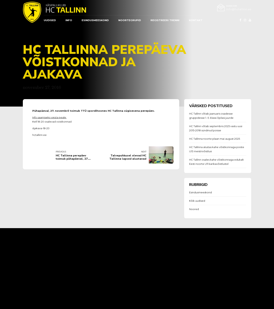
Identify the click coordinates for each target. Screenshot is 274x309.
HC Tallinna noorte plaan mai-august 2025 (214, 138)
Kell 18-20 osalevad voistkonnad (52, 121)
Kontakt (195, 20)
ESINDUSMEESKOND (95, 20)
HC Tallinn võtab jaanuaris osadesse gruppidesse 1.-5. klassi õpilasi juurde (211, 115)
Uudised (50, 20)
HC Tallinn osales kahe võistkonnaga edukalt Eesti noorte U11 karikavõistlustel (216, 161)
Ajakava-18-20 (40, 128)
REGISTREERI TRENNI (165, 20)
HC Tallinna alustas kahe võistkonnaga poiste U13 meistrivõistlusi (216, 149)
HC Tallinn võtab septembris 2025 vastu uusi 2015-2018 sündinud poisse (215, 128)
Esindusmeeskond (200, 192)
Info (68, 20)
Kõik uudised (197, 200)
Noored (194, 209)
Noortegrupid (129, 20)
